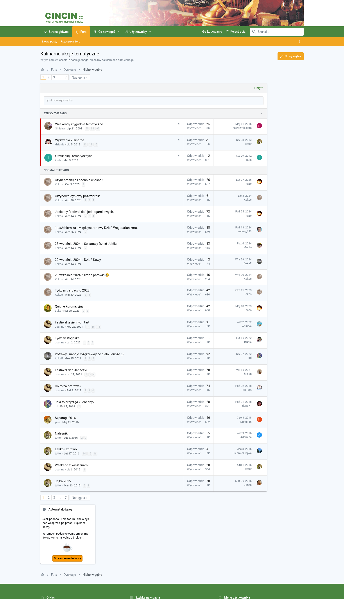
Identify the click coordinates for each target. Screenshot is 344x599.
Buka (58, 310)
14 (90, 144)
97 (97, 128)
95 (87, 128)
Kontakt (134, 555)
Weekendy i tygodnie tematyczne (79, 124)
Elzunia (224, 341)
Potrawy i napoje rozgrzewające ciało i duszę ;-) (89, 354)
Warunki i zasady (202, 582)
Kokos (59, 184)
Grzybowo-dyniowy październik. (78, 196)
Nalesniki (61, 433)
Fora (132, 547)
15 (95, 144)
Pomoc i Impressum (257, 582)
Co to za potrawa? (68, 386)
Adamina (223, 436)
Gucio (225, 247)
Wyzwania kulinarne (69, 140)
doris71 (224, 405)
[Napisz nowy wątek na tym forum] (142, 100)
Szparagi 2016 (65, 417)
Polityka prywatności (229, 582)
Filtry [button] (235, 88)
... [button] (60, 77)
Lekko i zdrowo (66, 449)
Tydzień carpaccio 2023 (72, 290)
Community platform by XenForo (78, 593)
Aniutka (224, 325)
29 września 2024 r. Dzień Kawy (78, 259)
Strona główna (138, 539)
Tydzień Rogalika (67, 338)
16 (98, 326)
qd (227, 357)
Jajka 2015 (63, 481)
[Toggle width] (43, 583)
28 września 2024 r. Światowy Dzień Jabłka (86, 243)
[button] (118, 32)
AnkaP (225, 263)
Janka (225, 484)
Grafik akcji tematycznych (74, 155)
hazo (226, 183)
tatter (225, 143)
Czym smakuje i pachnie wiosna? (79, 180)
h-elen (225, 373)
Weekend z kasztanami (71, 465)
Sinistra (60, 128)
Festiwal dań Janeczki (71, 370)
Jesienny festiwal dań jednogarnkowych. (84, 211)
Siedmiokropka (219, 452)
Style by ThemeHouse (133, 593)
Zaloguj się (225, 539)
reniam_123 (221, 231)
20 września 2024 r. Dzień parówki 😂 (82, 275)
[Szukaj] (276, 32)
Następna (78, 77)
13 (85, 144)
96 (92, 128)
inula (58, 159)
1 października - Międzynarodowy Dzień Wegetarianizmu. (96, 227)
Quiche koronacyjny (69, 306)
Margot (224, 389)
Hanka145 (222, 421)
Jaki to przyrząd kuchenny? (74, 402)
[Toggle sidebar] (301, 41)
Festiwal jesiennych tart (72, 322)
